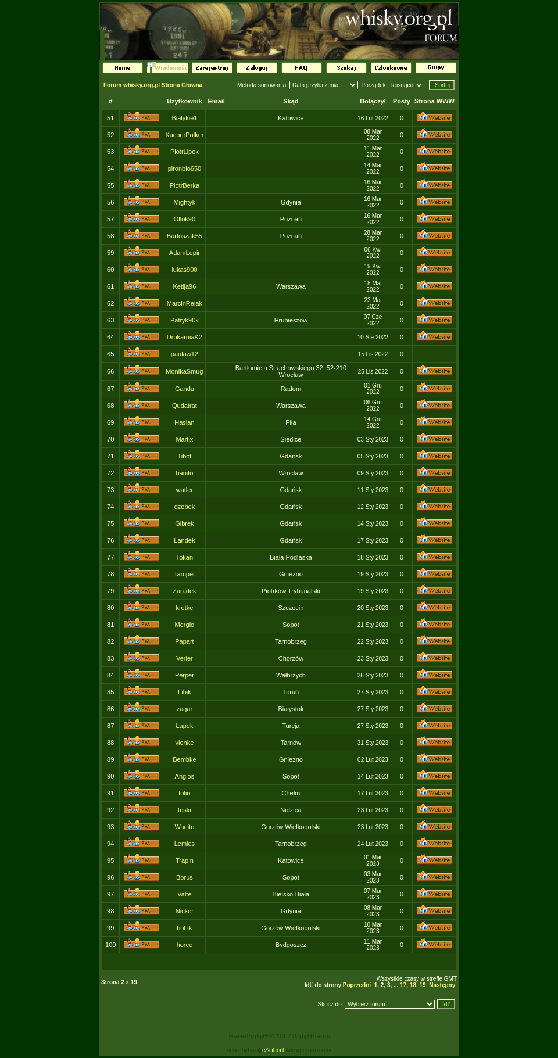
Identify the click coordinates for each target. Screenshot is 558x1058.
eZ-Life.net (273, 1050)
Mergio (185, 624)
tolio (184, 793)
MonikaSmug (184, 371)
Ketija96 (184, 286)
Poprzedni (357, 985)
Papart (184, 641)
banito (184, 472)
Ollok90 (184, 219)
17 (403, 985)
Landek (184, 540)
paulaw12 (184, 353)
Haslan (184, 422)
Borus (184, 877)
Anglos (185, 776)
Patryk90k (184, 320)
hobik (184, 927)
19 (423, 985)
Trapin (185, 860)
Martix (184, 439)
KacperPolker (184, 134)
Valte (184, 894)
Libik (184, 691)
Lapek (184, 725)
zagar (185, 708)
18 (413, 985)
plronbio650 (185, 168)
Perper (184, 675)
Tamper (184, 574)
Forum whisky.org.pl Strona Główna (152, 85)
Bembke (184, 759)
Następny (442, 985)
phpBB (262, 1036)
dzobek (184, 506)
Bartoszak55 (184, 235)
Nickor (185, 911)
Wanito (184, 826)
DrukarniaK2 (184, 336)
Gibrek (184, 523)
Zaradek (184, 590)
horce (185, 944)
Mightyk (184, 202)
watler (184, 489)
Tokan (184, 557)
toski (184, 809)
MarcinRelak (184, 303)
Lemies (184, 843)
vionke (185, 742)
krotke (184, 607)
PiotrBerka (184, 185)
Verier (184, 658)
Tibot (184, 456)
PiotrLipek (184, 151)
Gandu (184, 388)
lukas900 (184, 269)
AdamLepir (184, 252)
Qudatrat (184, 405)
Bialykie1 (184, 117)
